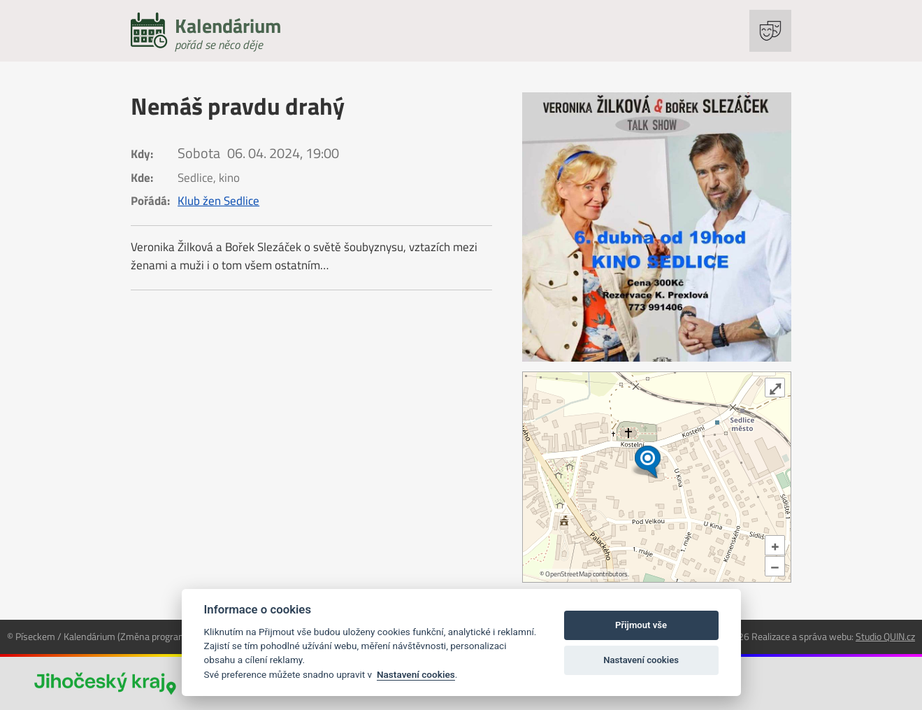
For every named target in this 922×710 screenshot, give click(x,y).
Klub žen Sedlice (218, 201)
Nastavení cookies (416, 674)
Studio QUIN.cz (885, 636)
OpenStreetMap (568, 574)
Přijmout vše (641, 625)
